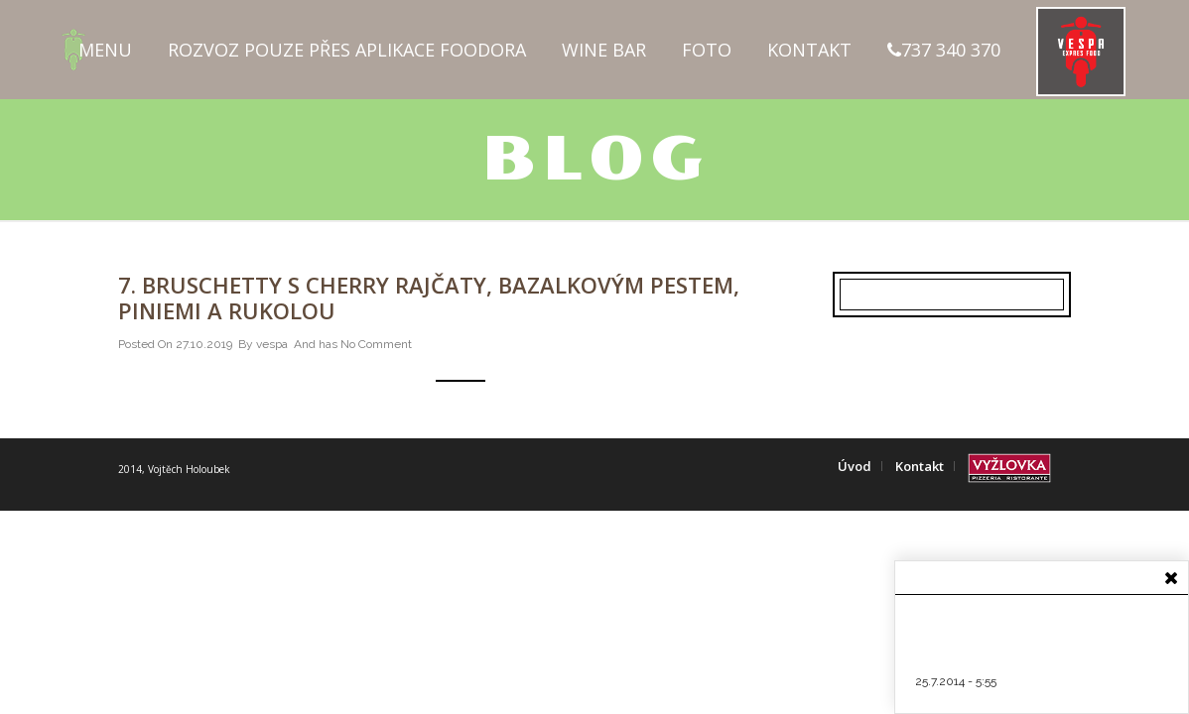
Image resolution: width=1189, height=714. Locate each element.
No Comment (376, 344)
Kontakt (809, 49)
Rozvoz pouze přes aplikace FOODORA (347, 49)
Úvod (854, 466)
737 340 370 (943, 49)
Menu (105, 49)
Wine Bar (604, 49)
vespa (272, 344)
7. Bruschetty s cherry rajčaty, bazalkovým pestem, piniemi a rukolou (428, 297)
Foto (706, 49)
